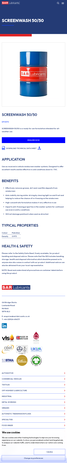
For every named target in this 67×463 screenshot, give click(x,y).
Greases (5, 408)
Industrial (7, 396)
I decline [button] (49, 452)
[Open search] (58, 3)
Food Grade (7, 425)
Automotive (7, 373)
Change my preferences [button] (33, 458)
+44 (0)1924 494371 (12, 319)
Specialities (7, 419)
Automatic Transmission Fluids (16, 414)
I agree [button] (17, 452)
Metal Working (9, 402)
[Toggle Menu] (62, 3)
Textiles (6, 385)
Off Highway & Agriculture (14, 390)
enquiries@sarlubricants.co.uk (17, 316)
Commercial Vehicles (12, 379)
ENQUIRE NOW (34, 140)
